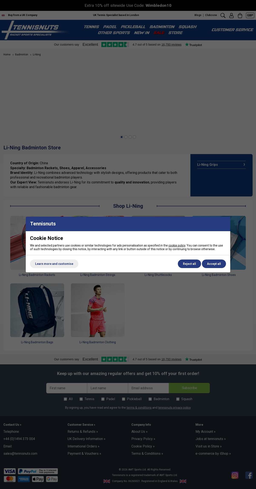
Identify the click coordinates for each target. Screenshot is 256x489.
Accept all (214, 263)
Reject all (189, 263)
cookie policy (176, 245)
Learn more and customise (54, 263)
